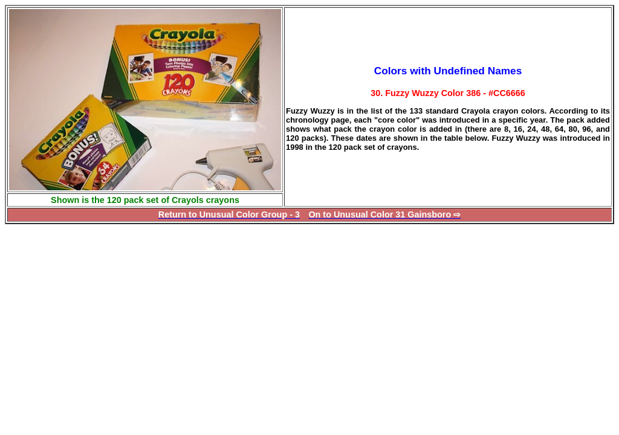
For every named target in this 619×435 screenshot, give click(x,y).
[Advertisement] (106, 308)
